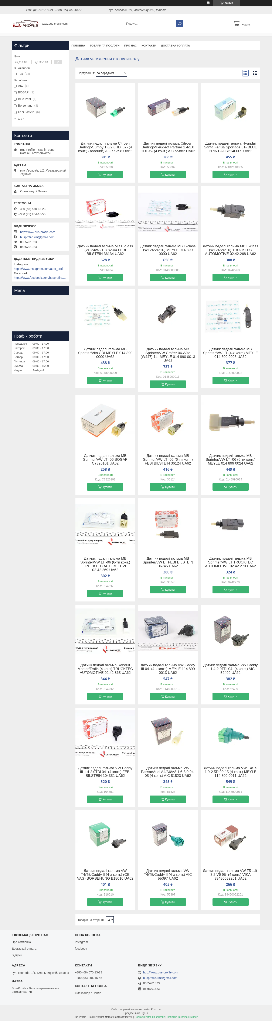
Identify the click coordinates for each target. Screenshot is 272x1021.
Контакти (149, 45)
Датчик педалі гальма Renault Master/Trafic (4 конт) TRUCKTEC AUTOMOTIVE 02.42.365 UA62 (105, 669)
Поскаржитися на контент (150, 1016)
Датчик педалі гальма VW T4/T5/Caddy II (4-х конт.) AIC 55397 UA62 (168, 874)
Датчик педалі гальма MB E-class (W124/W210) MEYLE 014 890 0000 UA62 (168, 250)
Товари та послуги (104, 45)
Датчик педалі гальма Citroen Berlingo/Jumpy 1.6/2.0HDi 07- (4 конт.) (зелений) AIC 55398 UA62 (105, 147)
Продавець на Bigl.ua (136, 1013)
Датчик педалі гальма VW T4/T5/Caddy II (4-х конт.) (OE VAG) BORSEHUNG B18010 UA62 (105, 874)
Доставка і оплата (175, 45)
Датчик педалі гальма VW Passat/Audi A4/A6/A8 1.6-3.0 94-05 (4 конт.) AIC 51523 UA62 (168, 772)
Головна (78, 45)
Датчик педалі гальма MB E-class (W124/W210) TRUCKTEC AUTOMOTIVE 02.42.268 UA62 (230, 250)
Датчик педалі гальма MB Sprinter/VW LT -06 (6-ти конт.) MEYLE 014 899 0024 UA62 (230, 459)
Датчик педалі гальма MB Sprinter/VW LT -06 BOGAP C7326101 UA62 (105, 459)
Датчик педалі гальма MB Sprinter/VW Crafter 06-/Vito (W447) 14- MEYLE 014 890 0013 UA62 (168, 355)
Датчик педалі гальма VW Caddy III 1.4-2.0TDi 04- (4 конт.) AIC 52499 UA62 (230, 669)
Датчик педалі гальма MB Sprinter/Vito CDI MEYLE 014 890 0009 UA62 (105, 353)
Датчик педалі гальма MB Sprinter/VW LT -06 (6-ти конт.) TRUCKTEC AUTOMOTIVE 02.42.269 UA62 (105, 564)
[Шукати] (179, 23)
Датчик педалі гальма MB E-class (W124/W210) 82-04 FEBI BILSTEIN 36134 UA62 (105, 250)
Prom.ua (156, 1009)
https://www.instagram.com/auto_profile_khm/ (40, 268)
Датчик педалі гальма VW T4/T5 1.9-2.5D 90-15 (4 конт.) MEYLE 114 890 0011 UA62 (230, 772)
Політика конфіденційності (182, 1016)
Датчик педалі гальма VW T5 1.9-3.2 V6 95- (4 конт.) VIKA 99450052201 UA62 (230, 874)
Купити (107, 174)
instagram (81, 942)
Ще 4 (21, 118)
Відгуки (17, 955)
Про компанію (21, 942)
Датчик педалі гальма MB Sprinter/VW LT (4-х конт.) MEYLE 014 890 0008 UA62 (230, 353)
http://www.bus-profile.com (37, 232)
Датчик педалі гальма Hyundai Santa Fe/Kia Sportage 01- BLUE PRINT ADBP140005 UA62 (230, 147)
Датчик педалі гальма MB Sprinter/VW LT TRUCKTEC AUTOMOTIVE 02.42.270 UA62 (230, 562)
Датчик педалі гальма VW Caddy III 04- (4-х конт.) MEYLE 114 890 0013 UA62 (168, 669)
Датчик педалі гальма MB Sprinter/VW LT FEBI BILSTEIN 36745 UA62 (168, 562)
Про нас (130, 45)
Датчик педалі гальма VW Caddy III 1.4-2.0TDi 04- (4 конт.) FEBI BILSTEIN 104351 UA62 (105, 772)
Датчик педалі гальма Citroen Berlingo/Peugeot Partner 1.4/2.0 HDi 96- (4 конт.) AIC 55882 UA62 (168, 147)
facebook (81, 948)
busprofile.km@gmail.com (37, 237)
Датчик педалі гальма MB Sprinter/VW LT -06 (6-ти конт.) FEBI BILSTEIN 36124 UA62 (168, 459)
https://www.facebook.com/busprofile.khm (40, 277)
